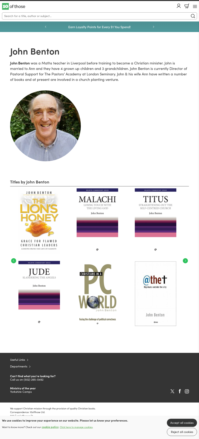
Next (185, 260)
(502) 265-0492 (33, 379)
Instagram (187, 391)
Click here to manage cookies (76, 427)
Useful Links (17, 360)
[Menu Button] (195, 6)
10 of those (13, 6)
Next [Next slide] (153, 27)
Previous (13, 260)
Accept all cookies (182, 423)
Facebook (180, 391)
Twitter (172, 391)
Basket (186, 6)
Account (179, 6)
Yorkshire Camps (21, 392)
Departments (18, 366)
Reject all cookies (182, 432)
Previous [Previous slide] (45, 27)
